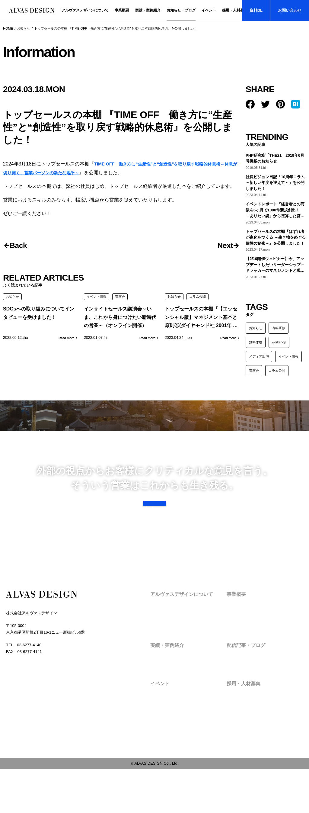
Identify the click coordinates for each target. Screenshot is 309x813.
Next (222, 246)
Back (22, 246)
